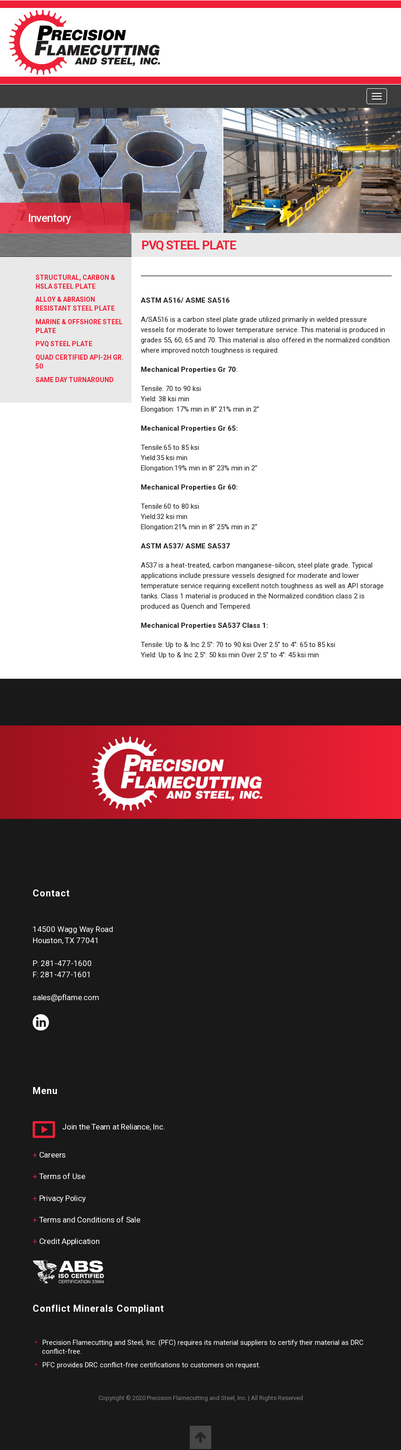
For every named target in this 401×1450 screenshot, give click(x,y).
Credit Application (69, 1241)
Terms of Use (62, 1176)
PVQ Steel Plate (63, 344)
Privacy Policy (62, 1198)
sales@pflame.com (66, 997)
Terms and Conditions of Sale (89, 1219)
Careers (52, 1154)
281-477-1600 (66, 963)
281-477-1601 (65, 974)
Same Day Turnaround (74, 380)
